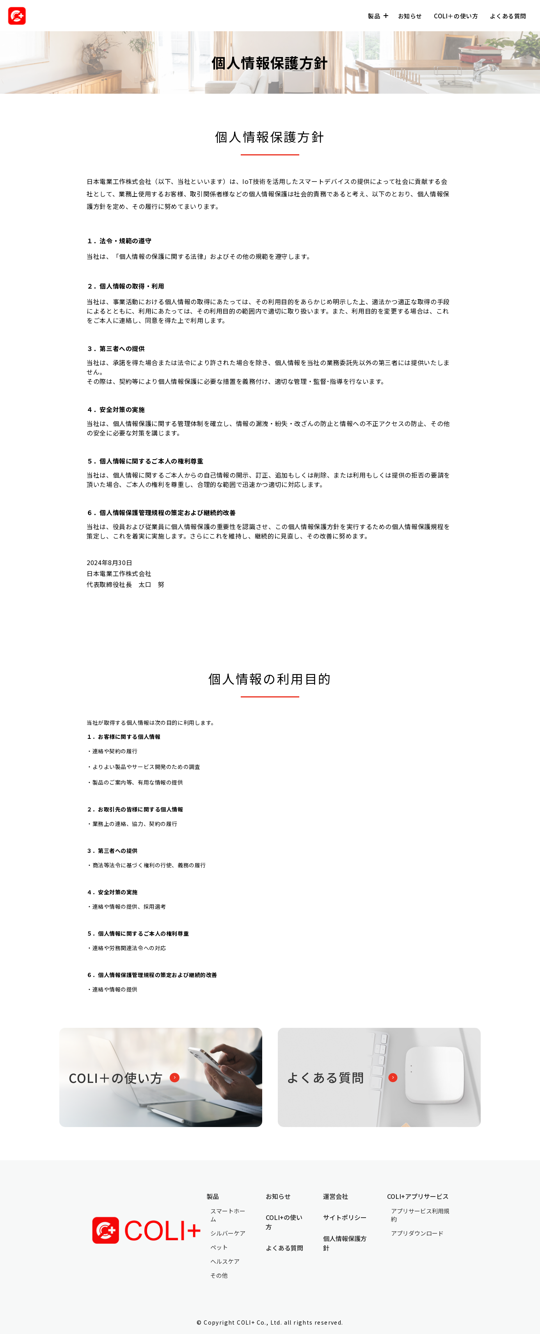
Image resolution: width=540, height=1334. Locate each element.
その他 (219, 1275)
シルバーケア (227, 1233)
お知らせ (410, 16)
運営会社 (335, 1196)
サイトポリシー (345, 1217)
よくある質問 (508, 16)
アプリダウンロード (417, 1233)
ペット (219, 1247)
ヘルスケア (225, 1261)
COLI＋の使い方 (456, 16)
